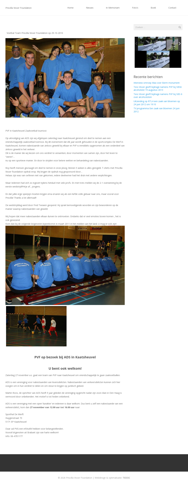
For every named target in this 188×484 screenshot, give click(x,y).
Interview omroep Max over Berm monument (157, 82)
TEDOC (126, 477)
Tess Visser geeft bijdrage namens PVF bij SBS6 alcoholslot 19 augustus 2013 (158, 88)
